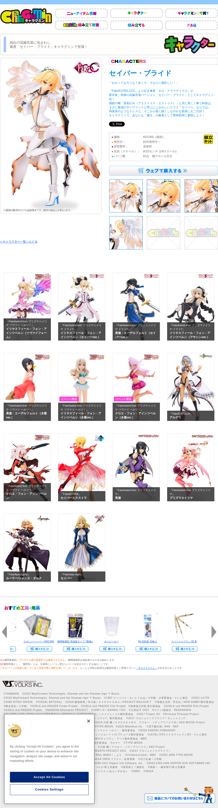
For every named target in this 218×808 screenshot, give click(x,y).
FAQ (191, 25)
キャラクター (136, 13)
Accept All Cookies (49, 777)
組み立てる (136, 25)
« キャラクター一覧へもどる (19, 241)
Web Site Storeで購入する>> (37, 649)
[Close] (88, 721)
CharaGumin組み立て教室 (81, 25)
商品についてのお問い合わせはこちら (179, 795)
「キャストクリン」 (146, 668)
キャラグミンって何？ (191, 13)
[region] (49, 759)
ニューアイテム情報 (81, 13)
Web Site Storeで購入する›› (146, 649)
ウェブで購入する (163, 171)
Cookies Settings (49, 789)
